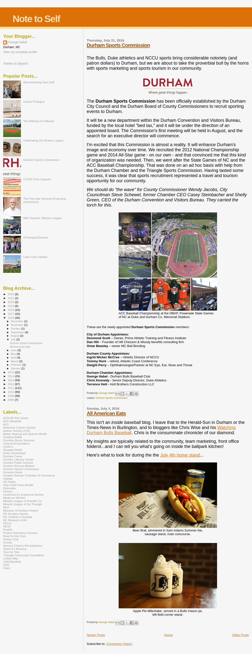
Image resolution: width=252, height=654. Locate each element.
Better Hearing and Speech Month (25, 433)
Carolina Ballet (12, 437)
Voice (6, 568)
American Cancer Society (19, 427)
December (17, 321)
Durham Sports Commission (118, 45)
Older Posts (240, 635)
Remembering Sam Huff (38, 82)
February (17, 364)
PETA (7, 526)
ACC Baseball (12, 421)
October (16, 328)
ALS (6, 424)
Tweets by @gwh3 (15, 63)
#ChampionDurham (35, 237)
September (18, 332)
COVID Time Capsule (37, 179)
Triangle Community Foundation (23, 555)
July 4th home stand (180, 455)
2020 (11, 302)
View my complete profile (20, 52)
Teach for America (14, 548)
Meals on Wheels (14, 497)
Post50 (7, 529)
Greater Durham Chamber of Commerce (29, 475)
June (14, 350)
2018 (11, 309)
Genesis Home (12, 472)
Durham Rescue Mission (19, 465)
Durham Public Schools (18, 462)
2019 (11, 305)
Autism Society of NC (17, 430)
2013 (11, 380)
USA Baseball (12, 561)
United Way (10, 558)
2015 (11, 372)
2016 (11, 317)
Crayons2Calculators (16, 443)
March (15, 361)
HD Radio (9, 481)
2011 (11, 388)
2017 (11, 313)
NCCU (7, 523)
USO (6, 564)
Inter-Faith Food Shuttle (18, 485)
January (16, 368)
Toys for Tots (11, 552)
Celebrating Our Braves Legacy (43, 140)
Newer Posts (96, 635)
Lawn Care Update (35, 256)
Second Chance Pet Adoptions (22, 545)
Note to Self (36, 19)
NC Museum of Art (15, 520)
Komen (7, 491)
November (17, 324)
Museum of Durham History (20, 510)
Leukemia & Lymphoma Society (23, 494)
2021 (11, 298)
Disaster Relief (12, 449)
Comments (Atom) (119, 644)
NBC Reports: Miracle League (42, 218)
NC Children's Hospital (17, 516)
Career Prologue (34, 101)
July (13, 339)
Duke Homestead (14, 453)
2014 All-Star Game (15, 417)
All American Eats (106, 413)
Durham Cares (12, 456)
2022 (11, 294)
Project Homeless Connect (20, 532)
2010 (11, 391)
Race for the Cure (14, 536)
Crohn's (8, 446)
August (15, 335)
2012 (11, 384)
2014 (11, 376)
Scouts (7, 542)
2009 (11, 395)
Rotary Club (10, 539)
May (14, 353)
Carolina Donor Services (18, 440)
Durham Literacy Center (18, 459)
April (14, 357)
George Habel (17, 42)
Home (168, 635)
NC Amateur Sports (15, 513)
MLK (6, 507)
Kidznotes (9, 488)
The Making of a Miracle (38, 121)
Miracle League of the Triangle (22, 504)
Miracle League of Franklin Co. (23, 500)
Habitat (7, 478)
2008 (11, 399)
